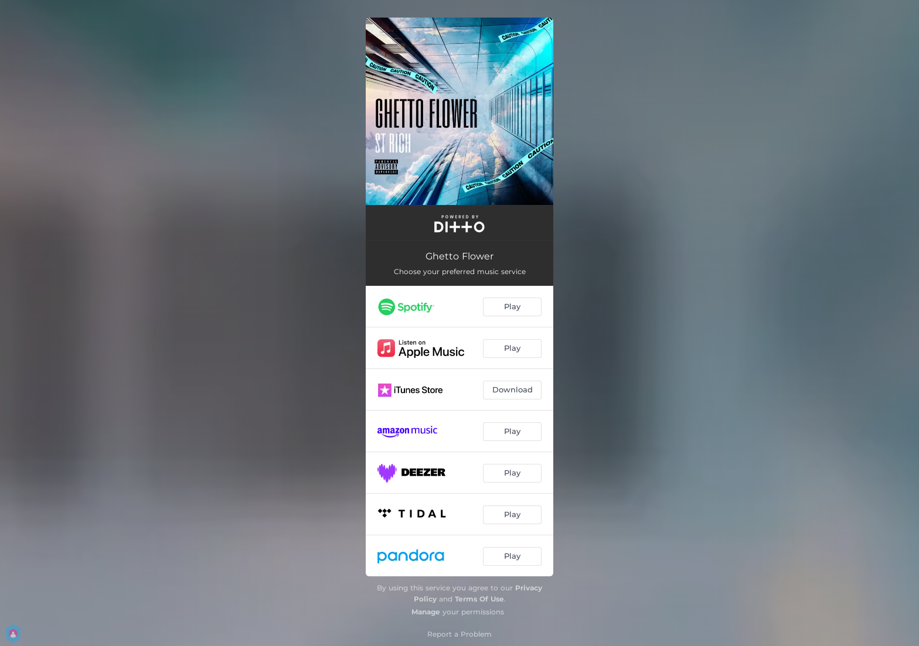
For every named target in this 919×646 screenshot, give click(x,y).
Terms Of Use (479, 598)
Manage (425, 611)
